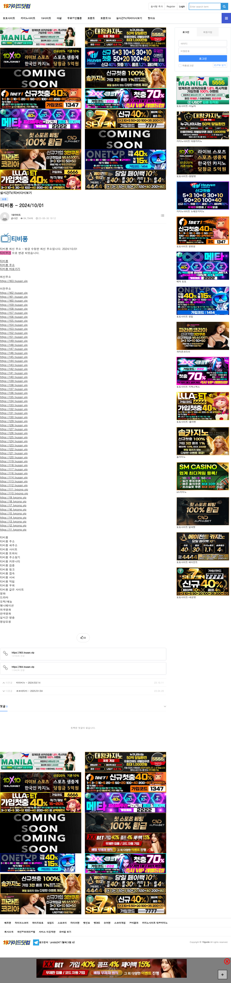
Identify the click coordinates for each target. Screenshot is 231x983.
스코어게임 (119, 922)
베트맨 (7, 922)
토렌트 (91, 18)
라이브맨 (74, 922)
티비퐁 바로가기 (10, 269)
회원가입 (207, 32)
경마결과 (133, 922)
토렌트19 (105, 18)
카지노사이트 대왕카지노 (155, 922)
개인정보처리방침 (26, 931)
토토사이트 (9, 18)
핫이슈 (151, 18)
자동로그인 (186, 65)
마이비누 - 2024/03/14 (28, 682)
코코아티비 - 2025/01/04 (29, 690)
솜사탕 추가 (157, 6)
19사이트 (46, 18)
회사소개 (8, 931)
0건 (14, 218)
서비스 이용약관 (47, 931)
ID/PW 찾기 (220, 65)
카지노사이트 (28, 18)
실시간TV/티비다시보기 (129, 18)
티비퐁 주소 (7, 265)
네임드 (50, 922)
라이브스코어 (21, 922)
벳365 (97, 922)
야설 (59, 18)
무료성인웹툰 (74, 18)
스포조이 (62, 922)
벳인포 (86, 922)
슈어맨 (107, 922)
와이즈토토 (37, 922)
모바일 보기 (65, 931)
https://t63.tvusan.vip (14, 281)
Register (171, 6)
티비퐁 (4, 261)
